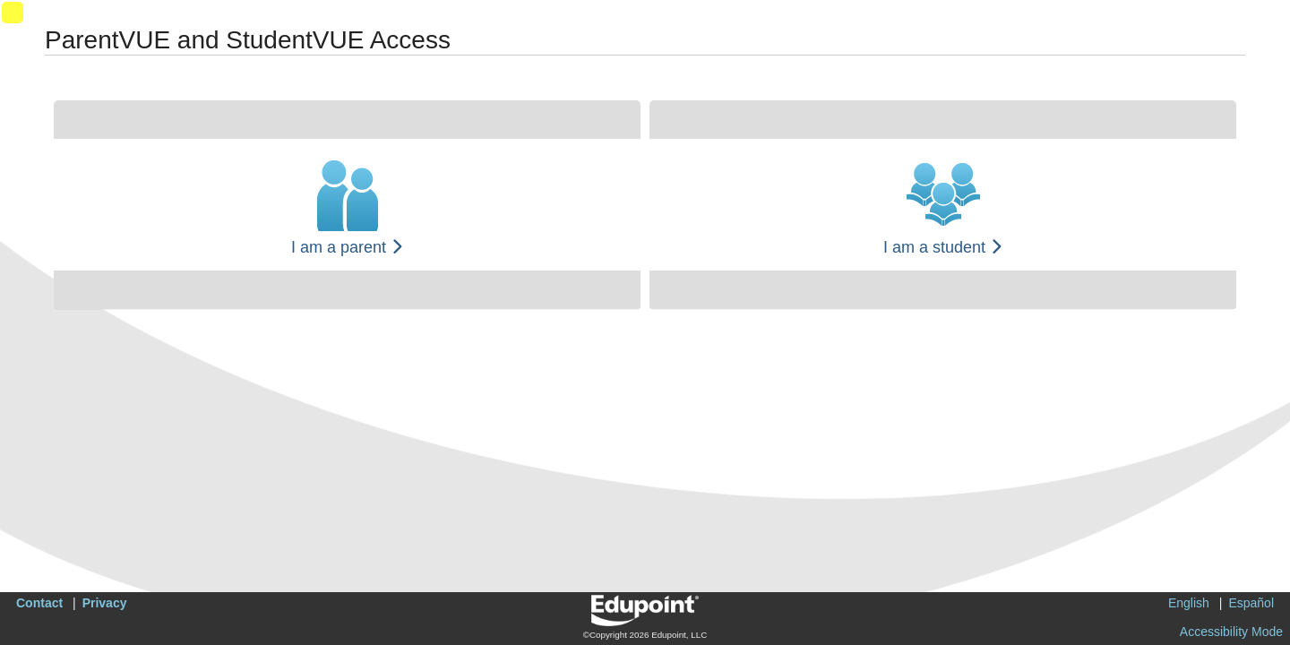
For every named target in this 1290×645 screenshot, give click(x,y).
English (1188, 603)
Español (1251, 603)
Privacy (104, 603)
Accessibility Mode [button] (1231, 631)
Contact (39, 603)
